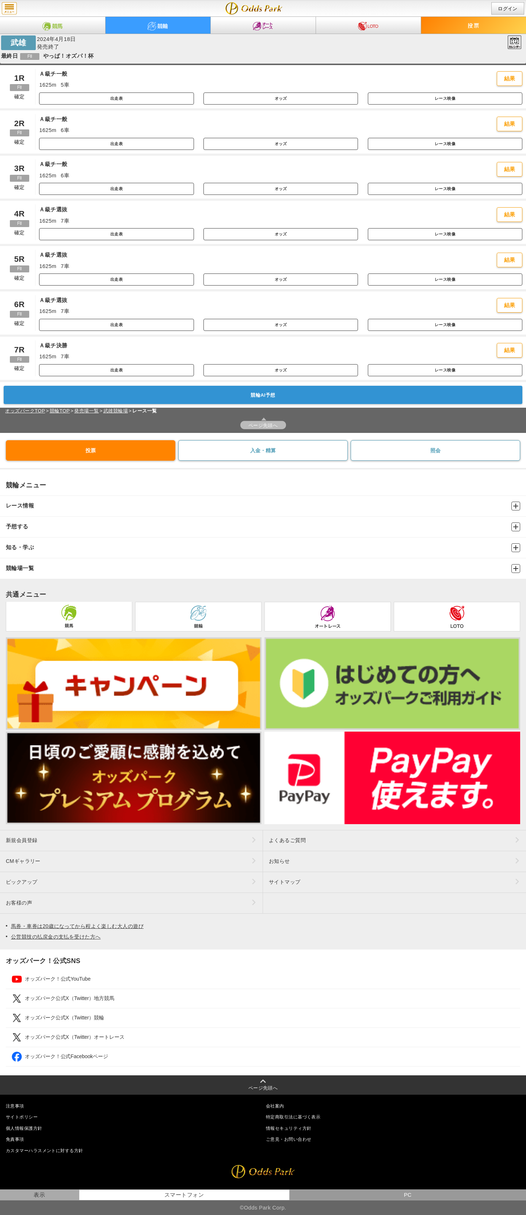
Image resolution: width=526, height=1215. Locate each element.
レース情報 (263, 506)
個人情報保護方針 (24, 1128)
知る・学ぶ (263, 547)
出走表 (116, 98)
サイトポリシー (22, 1117)
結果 (509, 79)
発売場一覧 (86, 411)
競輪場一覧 (263, 568)
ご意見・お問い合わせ (288, 1139)
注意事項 (15, 1106)
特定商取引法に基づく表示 (293, 1117)
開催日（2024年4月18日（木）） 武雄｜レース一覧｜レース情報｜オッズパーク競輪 (254, 8)
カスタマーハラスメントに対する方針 (44, 1150)
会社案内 (275, 1106)
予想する (263, 526)
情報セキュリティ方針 (288, 1128)
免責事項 (15, 1139)
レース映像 (445, 98)
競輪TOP (60, 411)
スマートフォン (184, 1195)
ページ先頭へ (263, 425)
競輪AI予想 (263, 395)
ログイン (508, 8)
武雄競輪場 (115, 411)
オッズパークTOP (25, 411)
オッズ (281, 98)
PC (408, 1195)
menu (9, 8)
